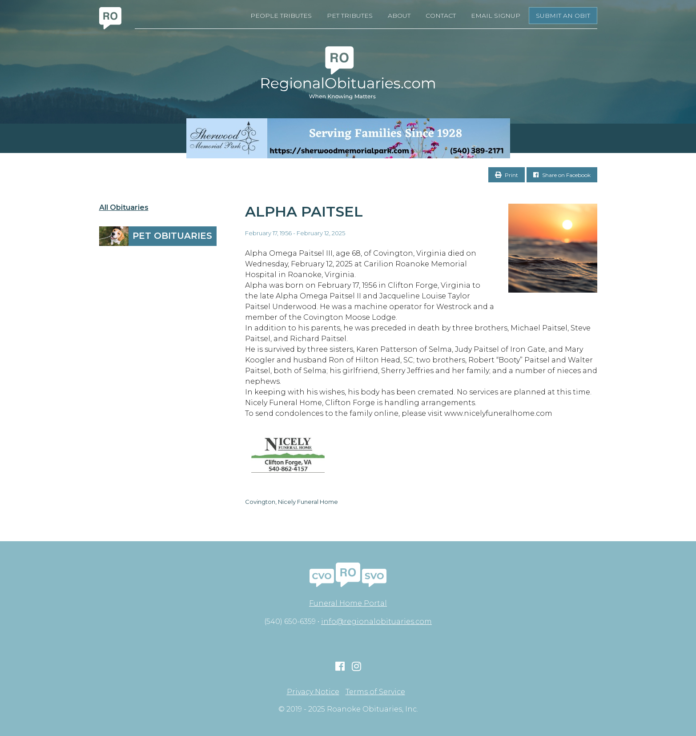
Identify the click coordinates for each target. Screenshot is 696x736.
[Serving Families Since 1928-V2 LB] (348, 138)
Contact (441, 16)
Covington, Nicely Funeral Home (291, 501)
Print (506, 175)
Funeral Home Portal (348, 603)
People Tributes (281, 16)
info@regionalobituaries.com (376, 621)
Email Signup (495, 16)
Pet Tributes (350, 16)
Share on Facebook (562, 175)
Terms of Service (375, 692)
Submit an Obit (563, 16)
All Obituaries (124, 208)
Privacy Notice (313, 692)
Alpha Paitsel (304, 211)
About (399, 16)
